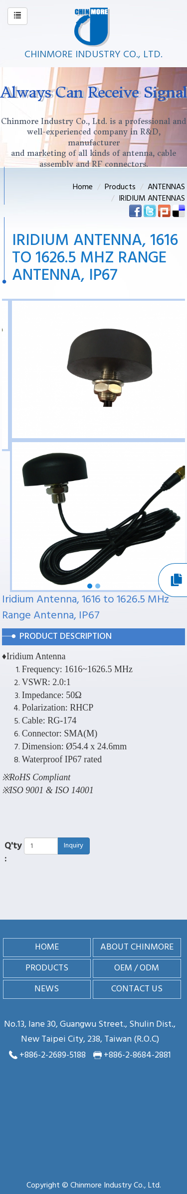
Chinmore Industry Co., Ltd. (93, 55)
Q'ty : (12, 852)
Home (83, 187)
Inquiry (73, 845)
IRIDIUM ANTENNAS (152, 198)
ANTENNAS (166, 187)
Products (120, 187)
